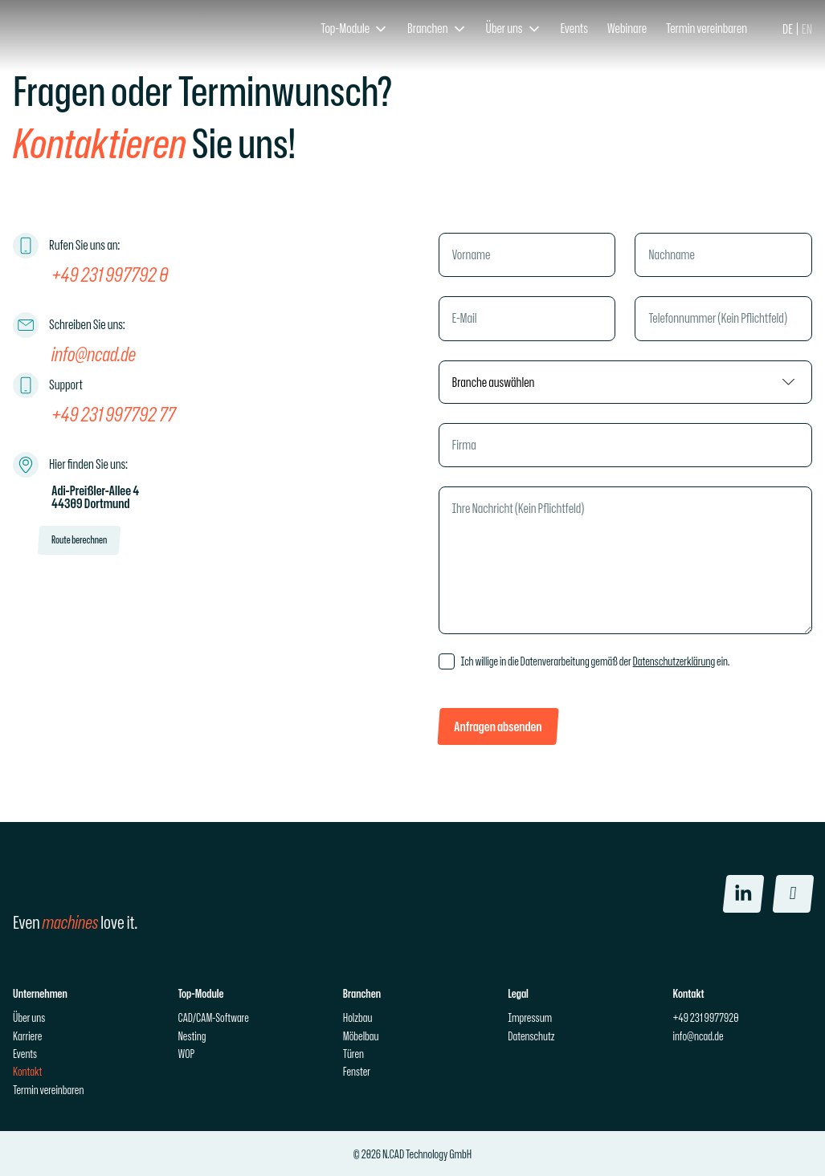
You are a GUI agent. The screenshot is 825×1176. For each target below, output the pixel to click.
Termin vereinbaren (48, 1089)
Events (25, 1053)
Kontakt (27, 1071)
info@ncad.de (93, 353)
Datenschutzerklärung (674, 661)
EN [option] (807, 28)
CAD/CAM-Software (213, 1017)
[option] (807, 28)
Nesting (192, 1035)
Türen (353, 1053)
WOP (186, 1053)
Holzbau (358, 1017)
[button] (354, 28)
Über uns (29, 1017)
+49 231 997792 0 (109, 273)
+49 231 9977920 (706, 1017)
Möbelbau (361, 1035)
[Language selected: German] (797, 28)
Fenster (356, 1071)
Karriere (27, 1035)
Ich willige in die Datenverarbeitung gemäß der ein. (595, 661)
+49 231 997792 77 (113, 413)
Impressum (530, 1017)
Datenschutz (531, 1035)
